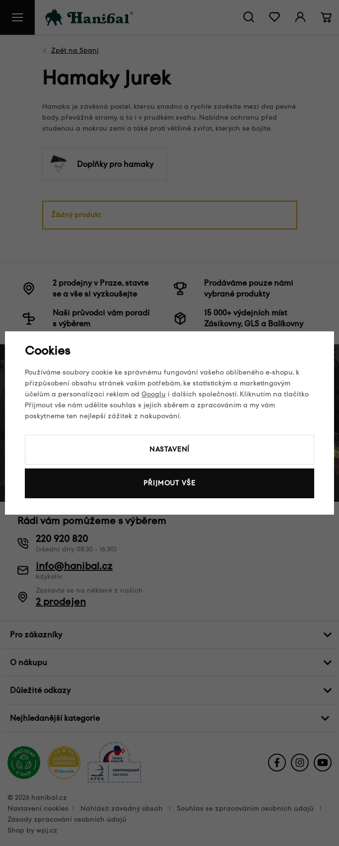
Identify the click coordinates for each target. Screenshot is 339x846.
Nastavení (169, 449)
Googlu (153, 394)
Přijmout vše (169, 483)
